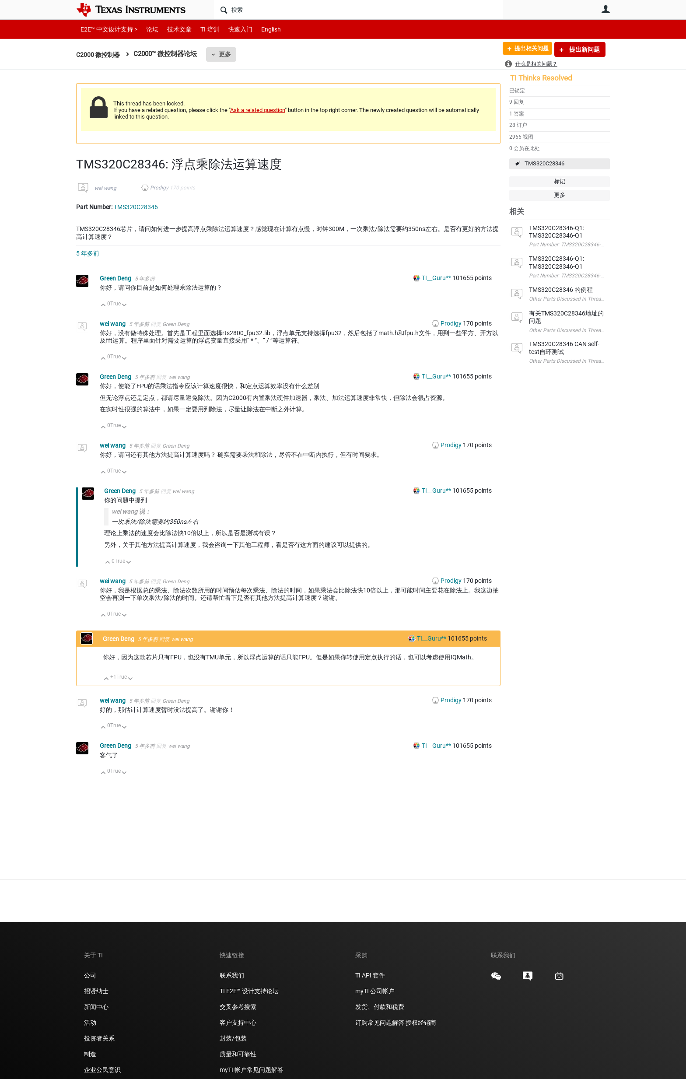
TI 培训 (202, 29)
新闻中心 (96, 1006)
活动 (90, 1022)
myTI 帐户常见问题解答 (252, 1069)
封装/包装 (233, 1038)
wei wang (105, 188)
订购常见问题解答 (379, 1022)
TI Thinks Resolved (541, 78)
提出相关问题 (528, 49)
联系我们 (232, 975)
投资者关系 (99, 1038)
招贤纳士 (96, 991)
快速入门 (231, 29)
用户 (605, 9)
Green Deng (116, 278)
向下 (124, 305)
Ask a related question (257, 110)
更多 (227, 54)
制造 (90, 1054)
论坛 (147, 29)
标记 (559, 181)
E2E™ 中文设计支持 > (106, 29)
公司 (90, 975)
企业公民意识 (102, 1069)
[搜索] (358, 9)
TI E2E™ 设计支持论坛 (249, 991)
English (261, 29)
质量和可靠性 (239, 1054)
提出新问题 (584, 49)
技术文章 (173, 29)
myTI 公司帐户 (375, 991)
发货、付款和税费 (379, 1006)
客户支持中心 (238, 1022)
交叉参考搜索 (238, 1006)
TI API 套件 (370, 975)
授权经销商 (421, 1022)
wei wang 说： (131, 511)
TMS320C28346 (544, 163)
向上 (103, 305)
